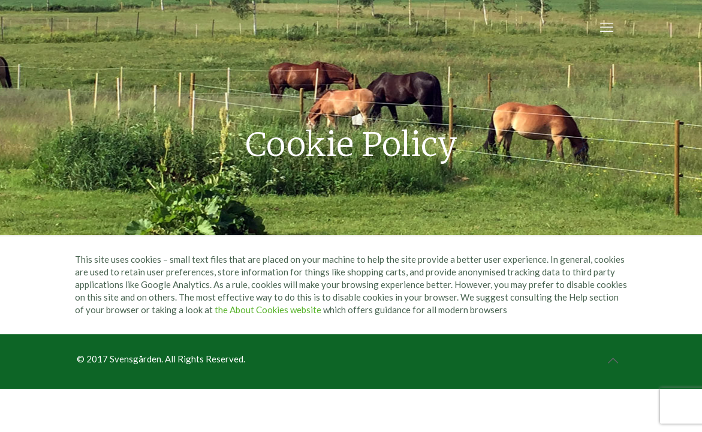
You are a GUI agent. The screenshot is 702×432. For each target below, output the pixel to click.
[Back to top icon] (613, 360)
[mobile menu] (606, 27)
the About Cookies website (268, 309)
